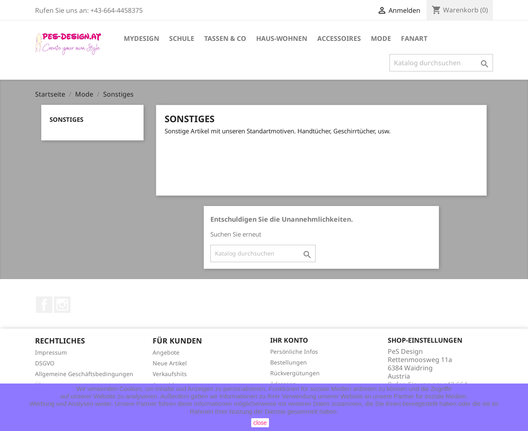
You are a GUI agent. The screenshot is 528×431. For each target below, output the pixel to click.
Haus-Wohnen (281, 38)
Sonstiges (66, 119)
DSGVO (44, 363)
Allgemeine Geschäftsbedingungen (84, 374)
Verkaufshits (170, 374)
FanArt (414, 38)
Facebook (44, 304)
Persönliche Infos (294, 351)
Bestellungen (288, 362)
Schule (181, 38)
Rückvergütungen (295, 373)
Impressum (51, 352)
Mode (381, 38)
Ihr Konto (289, 340)
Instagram (62, 304)
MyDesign (141, 38)
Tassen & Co (225, 38)
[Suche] (441, 62)
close (260, 422)
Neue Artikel (170, 363)
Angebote (166, 352)
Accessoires (339, 38)
